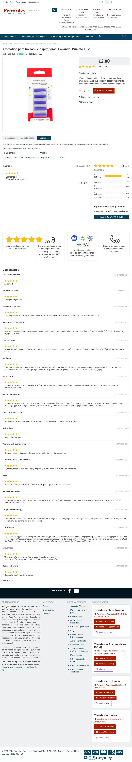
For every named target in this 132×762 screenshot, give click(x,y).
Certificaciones (76, 616)
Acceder (46, 606)
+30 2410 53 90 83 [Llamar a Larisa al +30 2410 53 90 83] (105, 726)
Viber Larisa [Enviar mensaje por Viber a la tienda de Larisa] (102, 738)
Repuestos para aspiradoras (33, 43)
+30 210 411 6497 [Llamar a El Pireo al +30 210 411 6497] (105, 692)
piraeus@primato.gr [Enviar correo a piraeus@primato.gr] (105, 698)
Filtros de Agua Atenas (79, 665)
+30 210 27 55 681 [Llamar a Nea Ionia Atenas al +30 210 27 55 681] (105, 658)
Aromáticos (54, 43)
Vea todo (7, 581)
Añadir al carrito (104, 90)
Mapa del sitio (76, 655)
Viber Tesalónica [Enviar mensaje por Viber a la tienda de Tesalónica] (104, 632)
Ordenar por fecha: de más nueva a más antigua (26, 158)
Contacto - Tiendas (78, 606)
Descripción (10, 138)
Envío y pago (21, 2)
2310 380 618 (17, 754)
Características (27, 138)
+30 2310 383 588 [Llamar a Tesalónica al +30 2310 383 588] (105, 621)
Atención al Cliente (78, 641)
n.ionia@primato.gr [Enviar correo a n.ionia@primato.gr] (105, 664)
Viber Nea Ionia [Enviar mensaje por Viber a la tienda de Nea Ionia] (104, 669)
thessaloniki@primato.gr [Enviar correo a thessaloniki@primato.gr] (107, 627)
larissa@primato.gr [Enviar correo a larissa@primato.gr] (105, 732)
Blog (12, 2)
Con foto (61, 157)
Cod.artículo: (31, 54)
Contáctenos (33, 2)
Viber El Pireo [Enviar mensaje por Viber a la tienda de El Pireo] (103, 703)
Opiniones (44, 138)
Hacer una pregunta (89, 97)
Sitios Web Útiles (77, 645)
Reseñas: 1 (104, 67)
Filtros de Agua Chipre (79, 627)
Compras (46, 614)
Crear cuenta (48, 610)
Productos (14, 43)
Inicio (5, 2)
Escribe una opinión (87, 73)
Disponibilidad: (8, 54)
